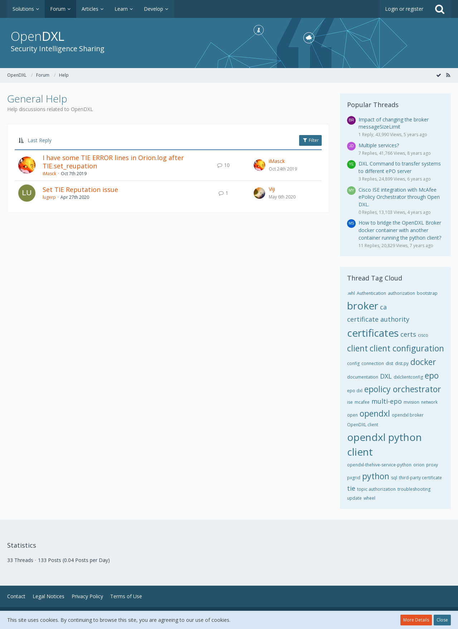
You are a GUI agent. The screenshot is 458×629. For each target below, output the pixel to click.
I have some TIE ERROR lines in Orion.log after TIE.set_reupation (113, 162)
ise (350, 402)
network (429, 402)
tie (351, 488)
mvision (411, 402)
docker (423, 362)
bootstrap (427, 293)
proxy (432, 465)
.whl (351, 293)
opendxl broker (408, 415)
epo (432, 375)
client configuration (407, 348)
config (353, 363)
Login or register (404, 8)
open (352, 415)
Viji (272, 189)
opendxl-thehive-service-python (379, 465)
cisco (423, 335)
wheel (369, 498)
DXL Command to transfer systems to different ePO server (400, 167)
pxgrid (353, 478)
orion (418, 465)
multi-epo (386, 401)
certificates (373, 333)
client (357, 348)
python (375, 476)
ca (383, 307)
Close (442, 620)
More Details (416, 620)
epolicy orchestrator (402, 389)
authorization (401, 293)
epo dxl (354, 391)
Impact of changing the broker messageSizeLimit (394, 123)
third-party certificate (420, 478)
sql (394, 478)
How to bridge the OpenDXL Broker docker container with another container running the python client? (400, 230)
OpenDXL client (362, 425)
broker (362, 305)
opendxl (375, 413)
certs (408, 334)
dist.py (402, 363)
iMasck (49, 174)
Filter (310, 140)
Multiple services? (379, 145)
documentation (362, 377)
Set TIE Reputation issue (80, 189)
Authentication (371, 293)
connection (372, 363)
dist (389, 363)
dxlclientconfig (408, 377)
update (354, 498)
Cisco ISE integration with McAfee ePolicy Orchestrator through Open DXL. (399, 197)
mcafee (362, 402)
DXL (386, 376)
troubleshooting (414, 489)
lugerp (49, 197)
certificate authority (378, 319)
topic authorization (376, 489)
